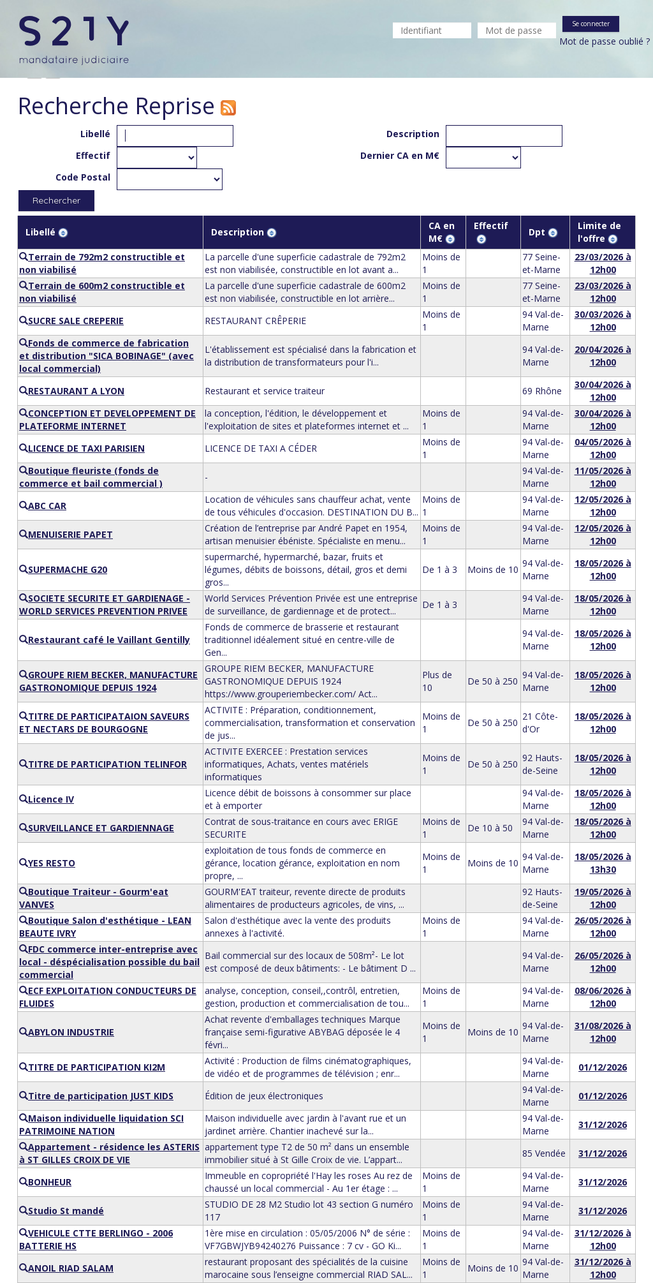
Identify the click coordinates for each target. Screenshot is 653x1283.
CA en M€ (442, 231)
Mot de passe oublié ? (604, 41)
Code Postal (82, 177)
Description (412, 134)
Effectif (93, 155)
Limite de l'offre (599, 231)
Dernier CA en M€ (399, 155)
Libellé (95, 134)
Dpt (537, 232)
